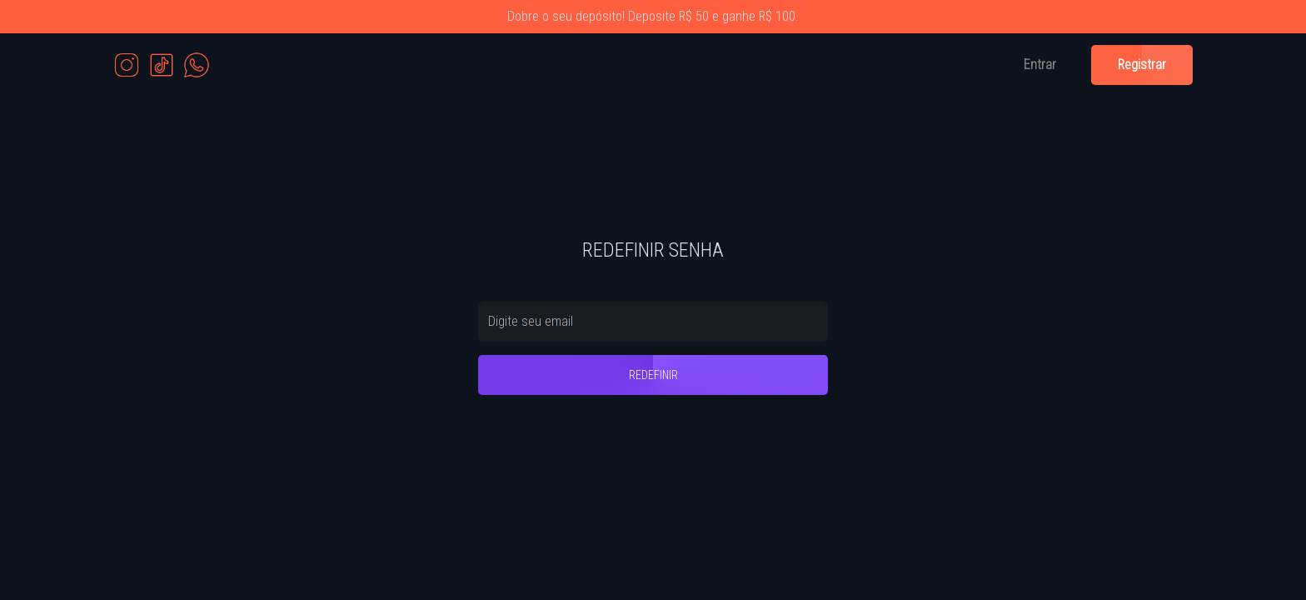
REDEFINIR (653, 375)
